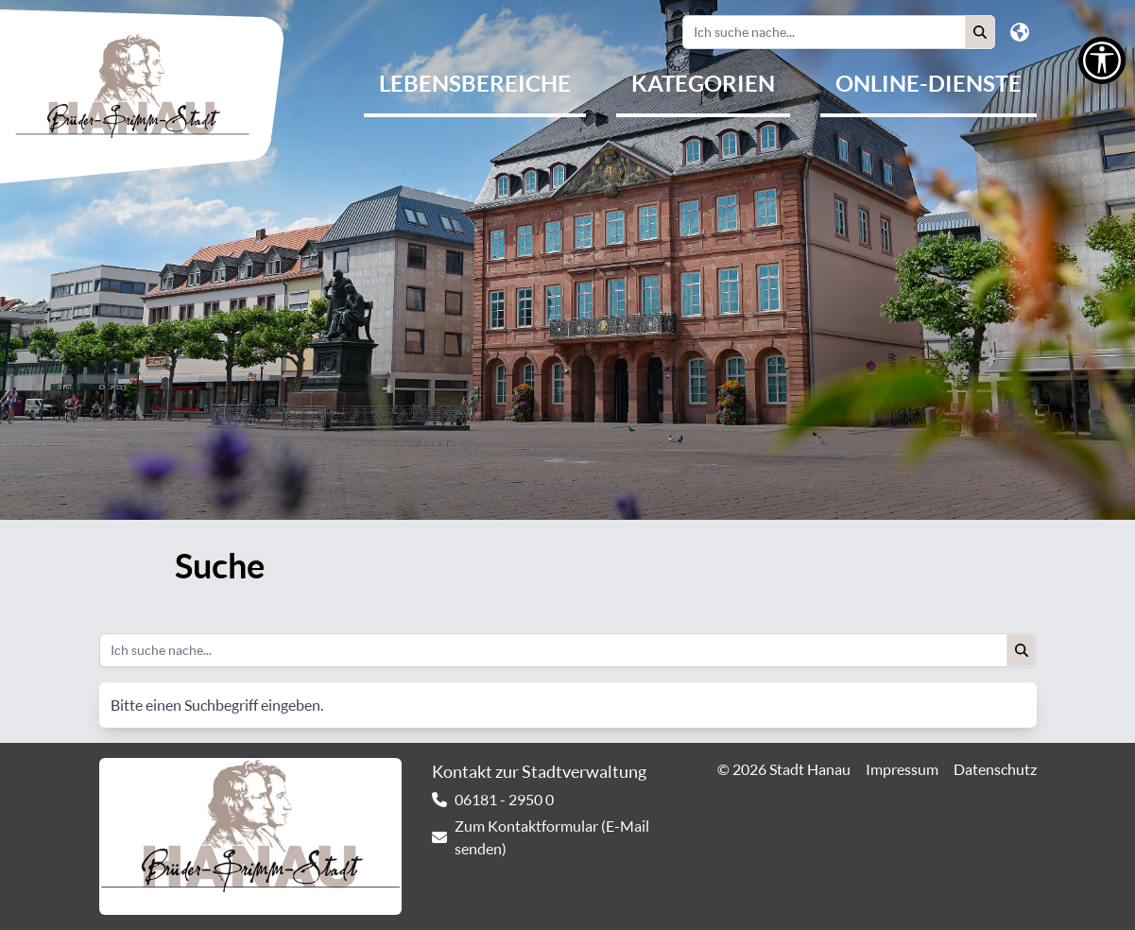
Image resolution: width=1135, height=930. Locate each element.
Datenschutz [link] (995, 769)
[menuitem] (475, 85)
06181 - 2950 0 (504, 799)
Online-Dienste (928, 83)
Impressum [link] (902, 769)
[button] (980, 32)
